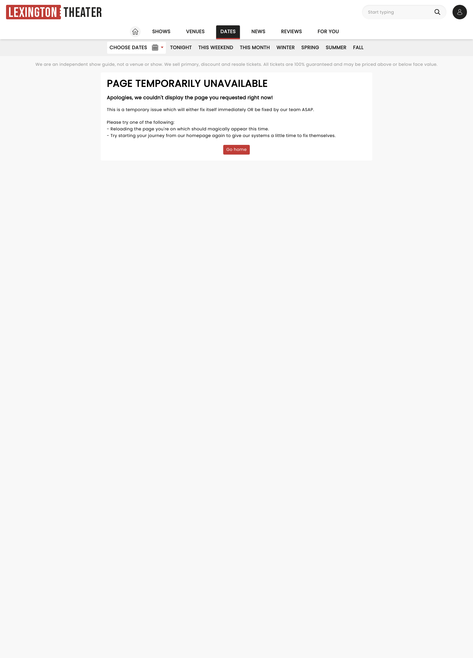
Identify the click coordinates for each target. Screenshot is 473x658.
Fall (358, 47)
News (258, 31)
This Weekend (215, 47)
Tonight (181, 47)
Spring (310, 47)
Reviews (291, 31)
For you (328, 31)
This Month (255, 47)
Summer (336, 47)
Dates (228, 31)
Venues (195, 31)
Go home (236, 149)
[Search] (438, 12)
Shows (161, 31)
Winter (286, 47)
